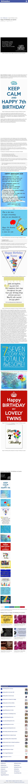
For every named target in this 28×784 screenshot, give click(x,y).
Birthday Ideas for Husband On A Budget (9, 699)
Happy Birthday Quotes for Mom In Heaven (7, 637)
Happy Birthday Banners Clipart (8, 749)
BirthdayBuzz (5, 1)
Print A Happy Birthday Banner (8, 753)
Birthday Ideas (16, 769)
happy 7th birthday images (13, 609)
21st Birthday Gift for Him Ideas (8, 688)
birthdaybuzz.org (16, 782)
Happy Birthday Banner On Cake (8, 710)
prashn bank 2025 (21, 782)
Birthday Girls (3, 769)
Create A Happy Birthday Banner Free (9, 706)
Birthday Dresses (3, 765)
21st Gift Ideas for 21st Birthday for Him (9, 713)
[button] (26, 1)
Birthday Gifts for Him (17, 767)
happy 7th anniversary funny (6, 609)
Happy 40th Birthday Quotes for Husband (20, 637)
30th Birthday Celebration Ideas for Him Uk (10, 731)
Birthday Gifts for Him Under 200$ (8, 692)
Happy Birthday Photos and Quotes (19, 624)
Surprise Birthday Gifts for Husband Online (10, 738)
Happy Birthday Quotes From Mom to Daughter (8, 624)
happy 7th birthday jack (21, 609)
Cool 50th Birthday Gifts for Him (8, 717)
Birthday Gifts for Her (4, 767)
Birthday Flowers (17, 765)
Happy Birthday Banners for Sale (8, 724)
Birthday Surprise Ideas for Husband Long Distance (11, 742)
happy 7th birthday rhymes (8, 610)
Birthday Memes (17, 771)
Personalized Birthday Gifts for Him (8, 720)
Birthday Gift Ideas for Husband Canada (9, 735)
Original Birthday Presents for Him (8, 745)
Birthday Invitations (4, 771)
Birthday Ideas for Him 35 (7, 756)
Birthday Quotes (3, 21)
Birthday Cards (3, 763)
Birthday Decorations (17, 763)
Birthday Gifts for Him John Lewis (8, 695)
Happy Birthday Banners (5, 774)
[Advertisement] (14, 10)
